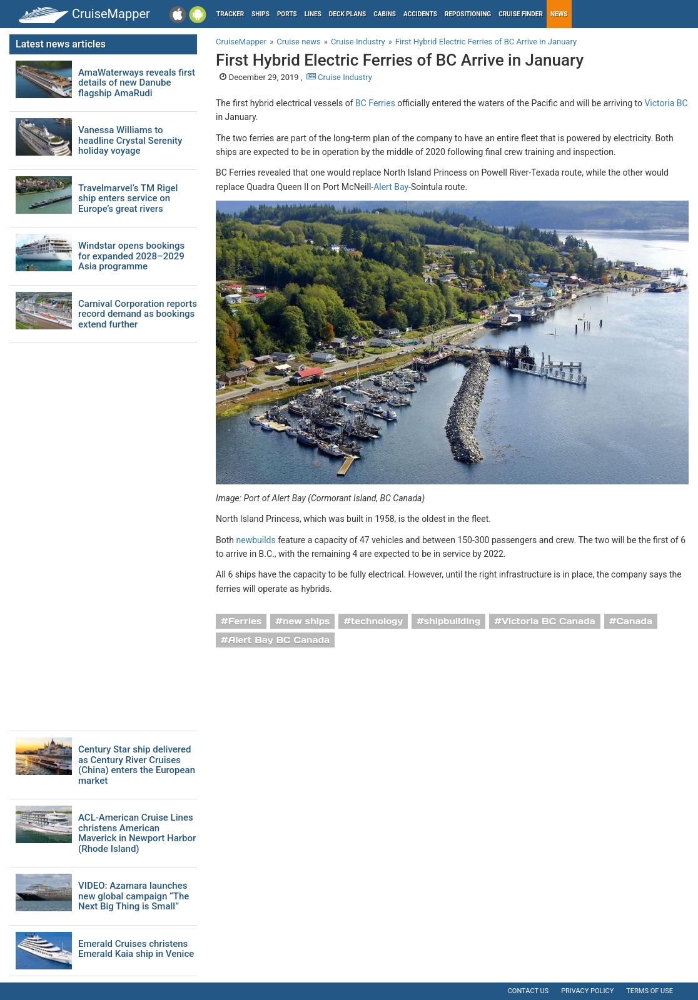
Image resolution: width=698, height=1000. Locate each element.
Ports (287, 14)
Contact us (528, 991)
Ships (260, 14)
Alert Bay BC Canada (279, 640)
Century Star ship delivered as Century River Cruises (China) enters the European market (136, 765)
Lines (313, 14)
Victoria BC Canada (548, 621)
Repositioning (468, 14)
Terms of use (649, 991)
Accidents (420, 14)
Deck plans (347, 14)
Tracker (230, 14)
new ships (306, 621)
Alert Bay (390, 187)
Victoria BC (665, 103)
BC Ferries (375, 103)
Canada (634, 621)
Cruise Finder (520, 14)
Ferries (245, 621)
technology (377, 621)
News (559, 14)
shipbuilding (452, 621)
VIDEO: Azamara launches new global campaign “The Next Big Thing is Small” (133, 896)
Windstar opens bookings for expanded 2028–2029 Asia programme (131, 256)
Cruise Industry (339, 77)
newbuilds (255, 540)
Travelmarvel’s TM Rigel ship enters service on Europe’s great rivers (128, 198)
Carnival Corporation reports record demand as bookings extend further (137, 314)
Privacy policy (587, 991)
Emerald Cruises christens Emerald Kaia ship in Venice (136, 949)
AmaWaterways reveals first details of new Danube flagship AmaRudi (136, 83)
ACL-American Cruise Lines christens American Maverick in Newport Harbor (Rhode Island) (137, 833)
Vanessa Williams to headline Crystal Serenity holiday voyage (130, 140)
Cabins (384, 14)
